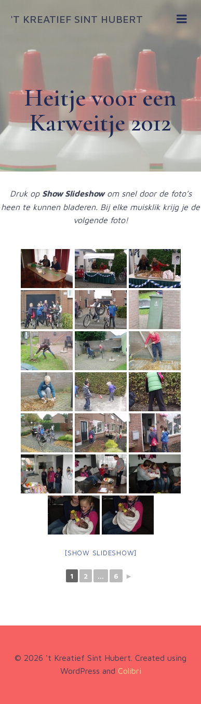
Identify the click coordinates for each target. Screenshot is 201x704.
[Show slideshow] (100, 553)
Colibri (129, 670)
